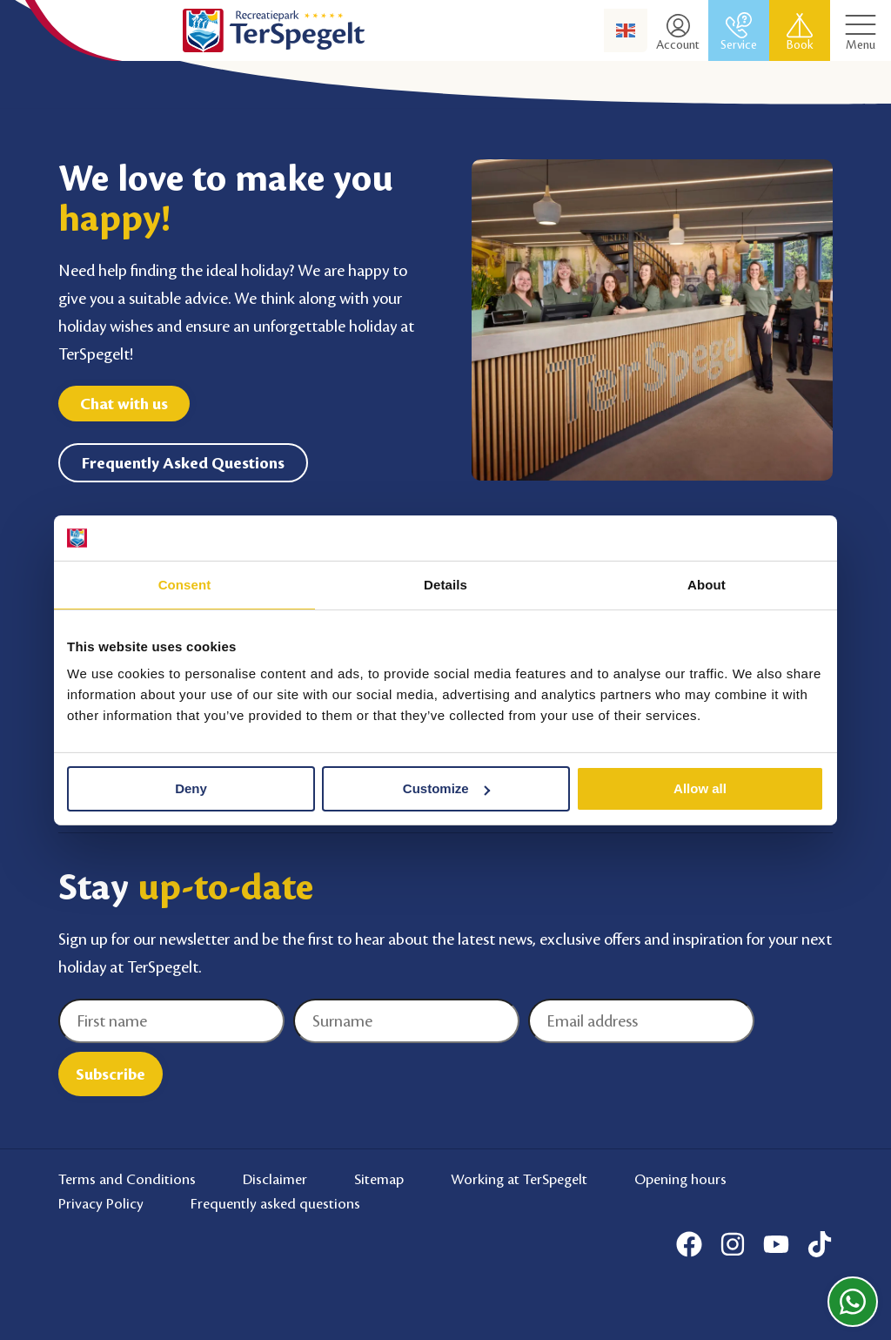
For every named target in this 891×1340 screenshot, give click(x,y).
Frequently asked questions (275, 1204)
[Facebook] (689, 1244)
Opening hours (680, 1179)
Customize (446, 788)
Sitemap (379, 1179)
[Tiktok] (820, 1244)
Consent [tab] (184, 584)
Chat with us (124, 404)
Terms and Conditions (127, 1179)
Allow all (700, 788)
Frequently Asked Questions (183, 463)
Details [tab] (445, 584)
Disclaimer (275, 1179)
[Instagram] (733, 1244)
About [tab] (706, 584)
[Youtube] (776, 1244)
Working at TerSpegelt (519, 1179)
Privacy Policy (101, 1204)
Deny (191, 788)
